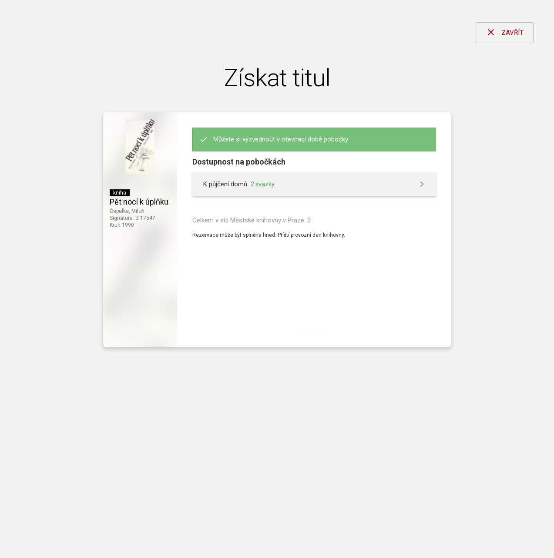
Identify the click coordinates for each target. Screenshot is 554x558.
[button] (314, 184)
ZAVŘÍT (505, 32)
